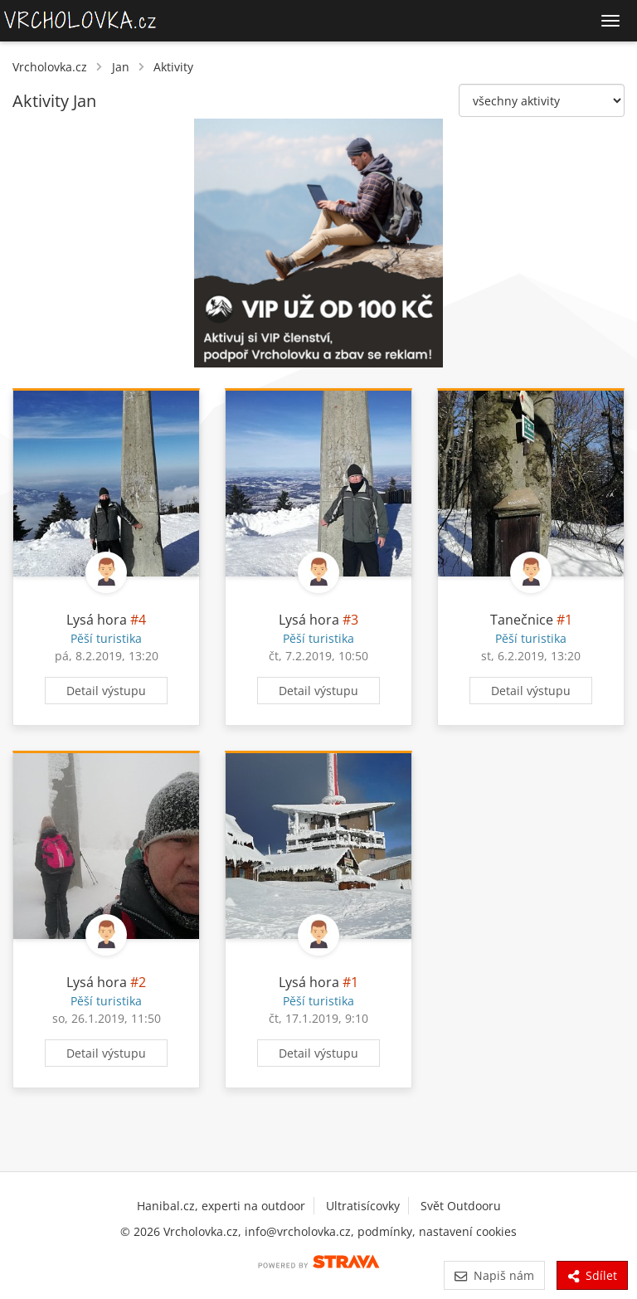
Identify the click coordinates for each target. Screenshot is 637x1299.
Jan (120, 67)
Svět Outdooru (461, 1206)
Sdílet (592, 1275)
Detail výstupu (106, 690)
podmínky (384, 1231)
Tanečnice (521, 620)
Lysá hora (96, 620)
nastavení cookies (468, 1231)
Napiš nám (494, 1275)
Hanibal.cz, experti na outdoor (221, 1206)
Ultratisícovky (363, 1206)
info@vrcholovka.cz (298, 1231)
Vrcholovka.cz (49, 67)
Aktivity (173, 67)
